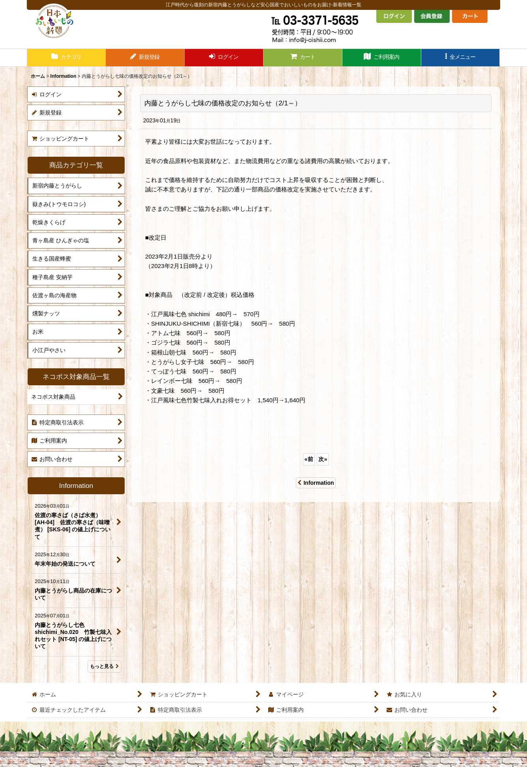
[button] (460, 57)
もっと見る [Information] (104, 666)
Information (315, 483)
